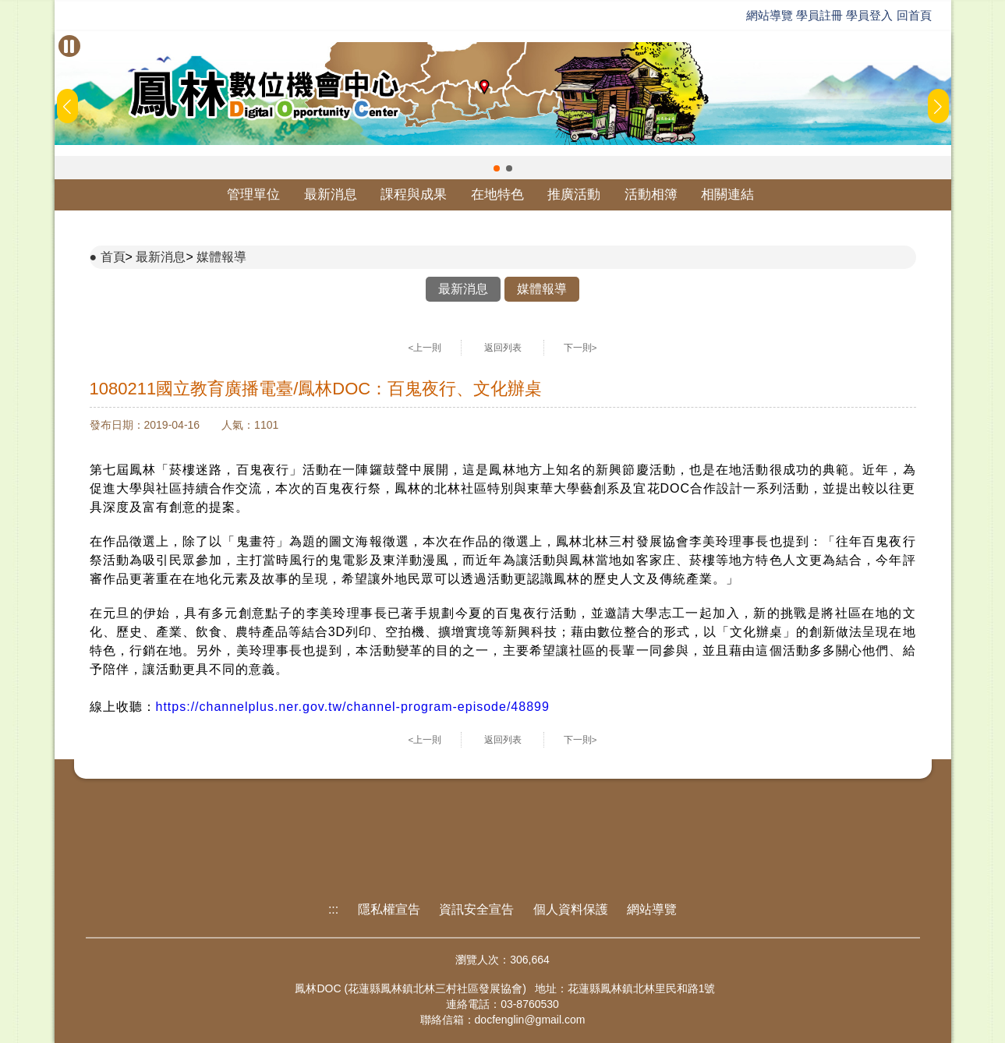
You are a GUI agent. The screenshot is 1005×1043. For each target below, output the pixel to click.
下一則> (580, 347)
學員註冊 (819, 15)
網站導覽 (769, 15)
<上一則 (425, 347)
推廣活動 (573, 194)
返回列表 (503, 347)
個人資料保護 (570, 909)
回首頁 (914, 15)
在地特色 (497, 194)
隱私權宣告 (389, 909)
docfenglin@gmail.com (530, 1019)
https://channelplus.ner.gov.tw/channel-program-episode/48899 (353, 706)
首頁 (113, 256)
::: (333, 909)
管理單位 (253, 194)
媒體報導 (221, 256)
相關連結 (727, 194)
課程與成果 (413, 194)
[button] (497, 168)
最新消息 (330, 194)
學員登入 (869, 15)
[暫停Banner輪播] (69, 46)
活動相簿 (651, 194)
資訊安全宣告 (476, 909)
